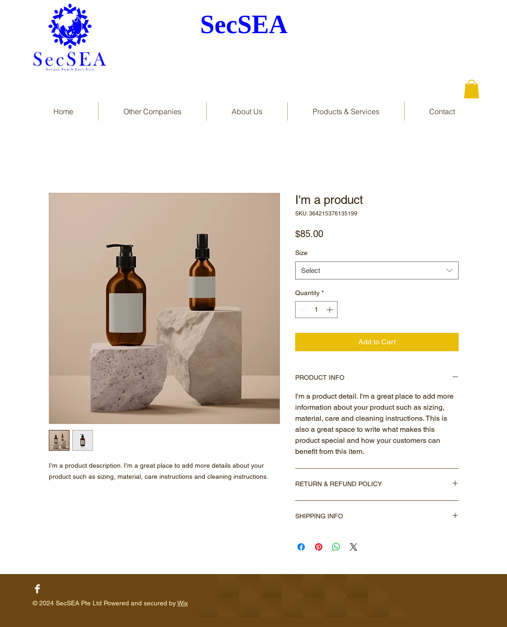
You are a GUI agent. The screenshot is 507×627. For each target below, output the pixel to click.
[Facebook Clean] (37, 588)
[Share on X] (353, 546)
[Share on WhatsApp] (336, 546)
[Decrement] (302, 310)
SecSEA (244, 24)
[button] (471, 89)
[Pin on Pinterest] (318, 546)
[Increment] (330, 310)
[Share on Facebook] (301, 546)
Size (301, 252)
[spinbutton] (316, 310)
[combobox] (377, 270)
